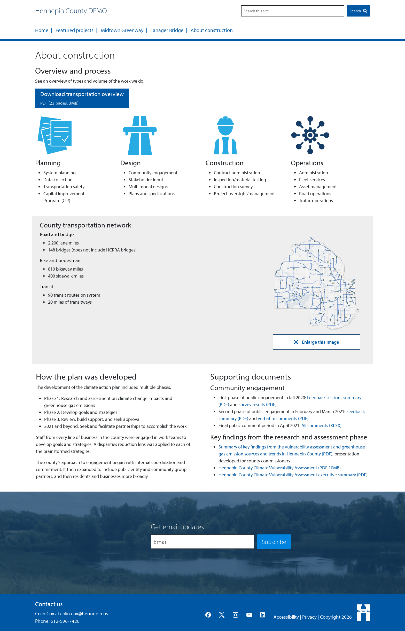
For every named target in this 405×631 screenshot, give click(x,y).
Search (358, 10)
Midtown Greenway (122, 30)
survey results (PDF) (258, 404)
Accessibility (286, 617)
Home (41, 30)
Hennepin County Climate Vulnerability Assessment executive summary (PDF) (293, 475)
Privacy (309, 617)
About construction (212, 30)
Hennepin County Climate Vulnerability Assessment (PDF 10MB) (280, 468)
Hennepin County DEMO (71, 10)
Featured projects (75, 30)
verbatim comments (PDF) (283, 418)
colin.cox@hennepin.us (84, 613)
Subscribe (274, 541)
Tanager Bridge (167, 30)
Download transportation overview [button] (82, 98)
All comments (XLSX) (321, 425)
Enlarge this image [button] (316, 342)
